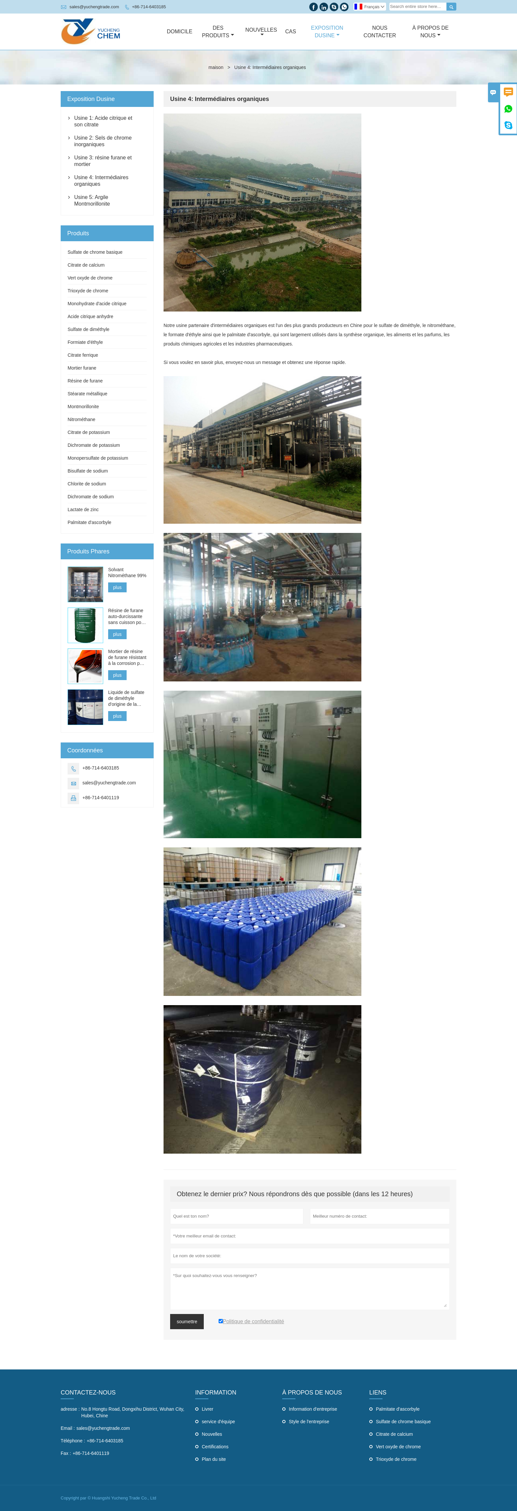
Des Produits (218, 31)
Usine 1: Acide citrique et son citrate (103, 121)
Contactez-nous (88, 1392)
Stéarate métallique (87, 393)
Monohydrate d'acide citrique (97, 303)
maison (215, 67)
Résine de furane (85, 380)
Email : (68, 1428)
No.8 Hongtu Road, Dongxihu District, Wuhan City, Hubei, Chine (132, 1412)
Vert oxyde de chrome (90, 277)
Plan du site (214, 1459)
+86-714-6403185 (149, 6)
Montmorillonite (83, 406)
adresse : (70, 1409)
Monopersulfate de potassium (98, 458)
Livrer (207, 1409)
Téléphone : (73, 1440)
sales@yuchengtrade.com (94, 6)
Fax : (66, 1453)
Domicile (179, 31)
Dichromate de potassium (94, 445)
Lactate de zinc (83, 509)
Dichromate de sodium (91, 496)
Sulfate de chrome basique (95, 252)
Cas (290, 31)
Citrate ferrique (83, 355)
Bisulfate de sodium (88, 471)
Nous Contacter (380, 31)
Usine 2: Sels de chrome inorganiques (103, 141)
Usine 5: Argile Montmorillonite (92, 200)
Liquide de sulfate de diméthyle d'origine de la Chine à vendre (126, 698)
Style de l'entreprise (309, 1421)
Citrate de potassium (89, 432)
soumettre (187, 1321)
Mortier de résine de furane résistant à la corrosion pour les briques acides (127, 657)
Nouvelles (261, 32)
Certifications (215, 1446)
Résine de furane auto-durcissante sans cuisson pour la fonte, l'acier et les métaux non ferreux (126, 616)
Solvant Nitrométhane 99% (127, 572)
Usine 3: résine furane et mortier (103, 161)
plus (117, 587)
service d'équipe (218, 1421)
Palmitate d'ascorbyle (89, 522)
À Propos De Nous (430, 31)
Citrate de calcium (86, 265)
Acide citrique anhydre (90, 316)
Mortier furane (82, 368)
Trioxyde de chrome (88, 290)
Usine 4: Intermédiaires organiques (101, 181)
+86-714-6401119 (100, 797)
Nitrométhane (81, 419)
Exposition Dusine (327, 31)
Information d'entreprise (313, 1409)
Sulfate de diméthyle (88, 329)
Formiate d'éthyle (85, 342)
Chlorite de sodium (87, 483)
